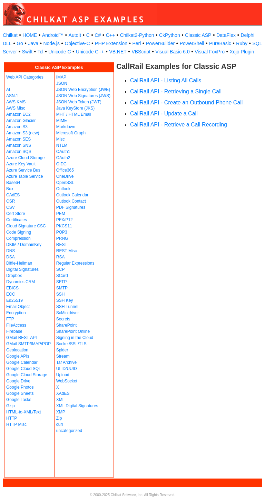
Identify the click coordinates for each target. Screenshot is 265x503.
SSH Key (64, 300)
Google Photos (19, 387)
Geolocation (17, 350)
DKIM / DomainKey (23, 244)
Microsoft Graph (71, 133)
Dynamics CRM (20, 281)
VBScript (140, 51)
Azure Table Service (24, 176)
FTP (10, 319)
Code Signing (18, 232)
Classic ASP (198, 35)
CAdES (13, 195)
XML (60, 399)
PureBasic (220, 43)
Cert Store (15, 213)
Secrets (63, 319)
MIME (61, 120)
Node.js (51, 43)
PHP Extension (111, 43)
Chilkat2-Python (137, 35)
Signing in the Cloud (74, 337)
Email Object (18, 306)
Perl (136, 43)
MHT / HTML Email (73, 114)
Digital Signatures (22, 269)
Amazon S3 (17, 126)
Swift (27, 51)
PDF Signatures (71, 207)
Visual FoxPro (210, 51)
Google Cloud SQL (23, 368)
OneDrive (65, 176)
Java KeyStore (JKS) (75, 108)
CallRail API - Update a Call (164, 113)
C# (98, 35)
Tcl (40, 51)
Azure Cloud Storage (25, 157)
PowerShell (192, 43)
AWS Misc (15, 108)
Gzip (10, 405)
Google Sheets (19, 393)
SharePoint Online (73, 331)
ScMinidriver (67, 312)
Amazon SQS (18, 151)
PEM (60, 213)
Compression (18, 238)
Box (9, 188)
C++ (110, 35)
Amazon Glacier (21, 120)
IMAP (61, 77)
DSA (10, 257)
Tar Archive (66, 362)
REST (61, 244)
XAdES (63, 393)
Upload (62, 374)
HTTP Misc (16, 424)
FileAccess (16, 325)
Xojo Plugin (242, 51)
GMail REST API (21, 337)
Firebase (14, 331)
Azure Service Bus (23, 170)
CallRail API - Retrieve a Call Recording (178, 124)
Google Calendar (22, 362)
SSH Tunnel (67, 306)
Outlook (63, 188)
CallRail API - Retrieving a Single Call (176, 91)
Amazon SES (18, 139)
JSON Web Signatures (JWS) (83, 95)
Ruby (241, 43)
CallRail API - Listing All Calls (165, 80)
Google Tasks (18, 399)
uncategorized (69, 430)
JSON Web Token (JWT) (78, 102)
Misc (60, 139)
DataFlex (226, 35)
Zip (59, 418)
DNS (10, 250)
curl (59, 424)
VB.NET (118, 51)
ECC (10, 294)
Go (20, 43)
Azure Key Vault (21, 164)
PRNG (62, 238)
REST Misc (66, 250)
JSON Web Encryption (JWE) (83, 89)
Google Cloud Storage (26, 374)
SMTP (62, 288)
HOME (29, 35)
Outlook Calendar (72, 195)
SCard (62, 275)
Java (33, 43)
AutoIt (75, 35)
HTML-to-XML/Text (23, 412)
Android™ (52, 35)
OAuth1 (63, 151)
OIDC (61, 164)
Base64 (13, 182)
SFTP (61, 281)
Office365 (65, 170)
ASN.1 (12, 95)
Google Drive (18, 381)
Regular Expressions (75, 263)
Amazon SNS (18, 145)
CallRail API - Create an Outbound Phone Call (186, 102)
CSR (10, 201)
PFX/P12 (64, 219)
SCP (60, 269)
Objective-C (77, 43)
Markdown (65, 126)
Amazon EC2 (18, 114)
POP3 (61, 232)
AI (8, 89)
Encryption (16, 312)
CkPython (169, 35)
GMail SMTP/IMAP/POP (28, 343)
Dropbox (14, 275)
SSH (60, 294)
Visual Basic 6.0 (172, 51)
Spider (62, 350)
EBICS (12, 288)
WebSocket (66, 381)
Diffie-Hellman (19, 263)
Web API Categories (24, 77)
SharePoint (66, 325)
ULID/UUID (66, 368)
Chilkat (10, 35)
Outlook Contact (71, 201)
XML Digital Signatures (77, 405)
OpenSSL (65, 182)
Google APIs (17, 356)
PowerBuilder (160, 43)
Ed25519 (14, 300)
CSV (10, 207)
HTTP (11, 418)
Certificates (16, 219)
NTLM (62, 145)
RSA (60, 257)
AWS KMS (16, 102)
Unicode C (59, 51)
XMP (60, 412)
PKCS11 (64, 226)
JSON (61, 83)
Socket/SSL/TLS (71, 343)
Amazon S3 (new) (22, 133)
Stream (63, 356)
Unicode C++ (90, 51)
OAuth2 (63, 157)
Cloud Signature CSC (26, 226)
